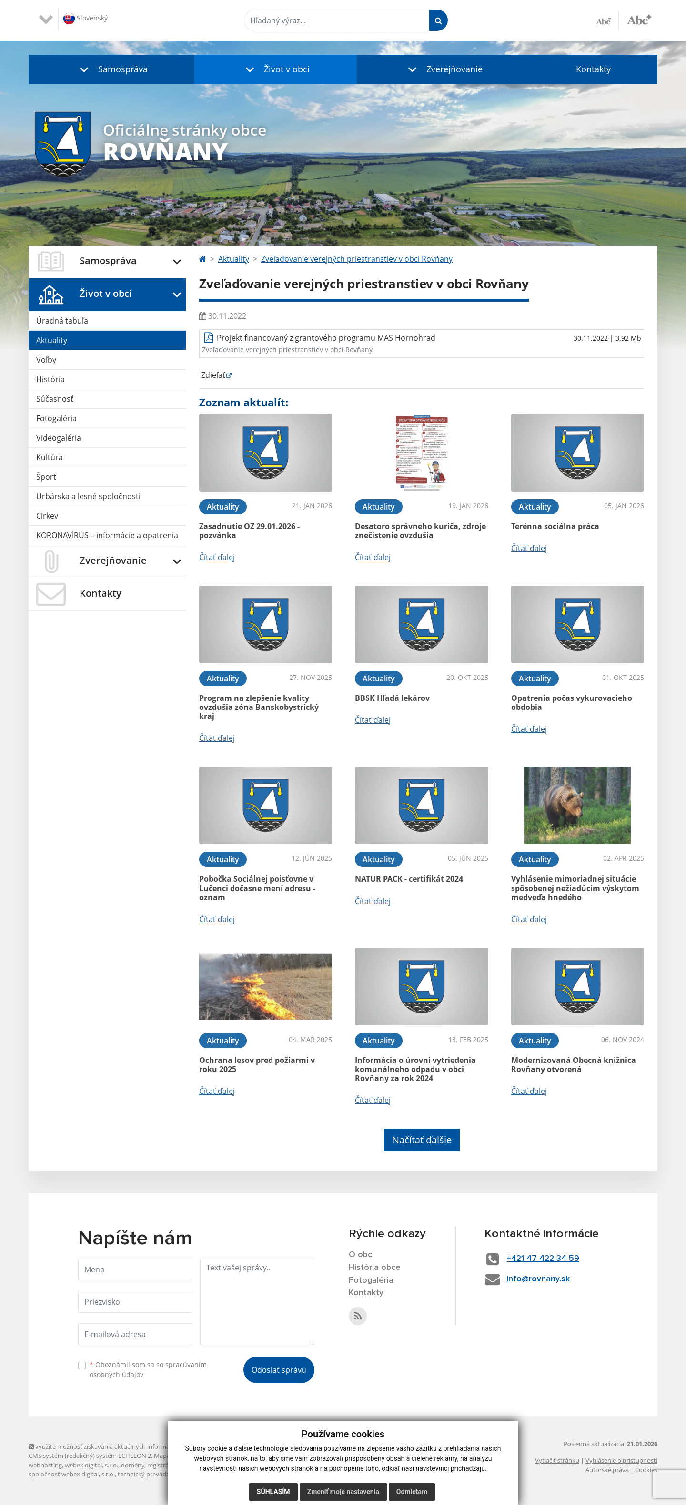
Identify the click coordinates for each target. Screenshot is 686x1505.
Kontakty (593, 69)
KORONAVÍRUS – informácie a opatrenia (107, 535)
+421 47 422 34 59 (544, 1258)
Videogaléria (58, 438)
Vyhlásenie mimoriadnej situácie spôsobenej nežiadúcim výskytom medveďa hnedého (575, 888)
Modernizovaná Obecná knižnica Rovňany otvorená (573, 1064)
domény (132, 1465)
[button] (111, 69)
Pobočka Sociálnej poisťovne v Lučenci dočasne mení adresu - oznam (257, 888)
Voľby (46, 359)
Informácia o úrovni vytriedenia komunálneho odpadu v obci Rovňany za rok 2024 (415, 1069)
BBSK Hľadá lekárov (392, 698)
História (50, 379)
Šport (46, 477)
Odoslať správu (279, 1370)
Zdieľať (212, 375)
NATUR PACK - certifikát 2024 (409, 879)
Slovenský (85, 18)
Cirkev (47, 516)
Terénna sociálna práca (555, 526)
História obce (375, 1267)
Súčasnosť (54, 398)
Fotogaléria (56, 418)
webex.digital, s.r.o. (91, 1465)
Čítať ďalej (217, 557)
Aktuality (51, 340)
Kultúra (49, 457)
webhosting (45, 1465)
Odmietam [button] (411, 1491)
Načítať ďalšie (422, 1139)
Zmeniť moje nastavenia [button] (343, 1491)
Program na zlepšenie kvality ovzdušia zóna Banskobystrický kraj (259, 707)
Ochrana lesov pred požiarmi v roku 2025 (257, 1064)
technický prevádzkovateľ (154, 1474)
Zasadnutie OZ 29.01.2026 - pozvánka (249, 531)
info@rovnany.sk (539, 1279)
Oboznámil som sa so (148, 1369)
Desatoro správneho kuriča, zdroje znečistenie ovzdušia (420, 531)
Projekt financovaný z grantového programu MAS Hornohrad (326, 338)
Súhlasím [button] (273, 1491)
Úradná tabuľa (62, 320)
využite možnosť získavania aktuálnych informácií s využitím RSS (123, 1446)
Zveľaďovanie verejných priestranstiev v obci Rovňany (357, 259)
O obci (361, 1254)
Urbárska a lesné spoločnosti (88, 496)
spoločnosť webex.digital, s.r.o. (72, 1474)
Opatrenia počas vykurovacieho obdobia (571, 702)
